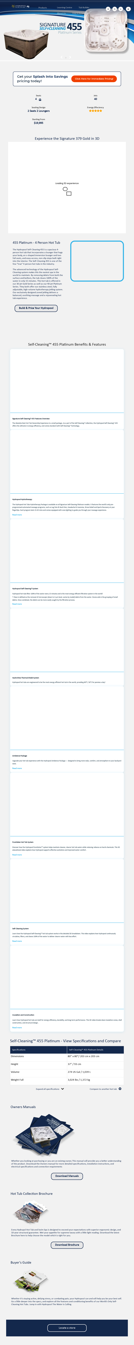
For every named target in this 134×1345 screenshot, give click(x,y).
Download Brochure (67, 1245)
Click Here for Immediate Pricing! (94, 78)
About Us (61, 13)
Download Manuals (67, 1176)
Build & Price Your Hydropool (36, 308)
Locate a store (67, 1327)
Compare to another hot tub (103, 1089)
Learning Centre (64, 7)
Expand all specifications (47, 1089)
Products (42, 8)
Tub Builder (84, 7)
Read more (17, 515)
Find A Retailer (79, 13)
